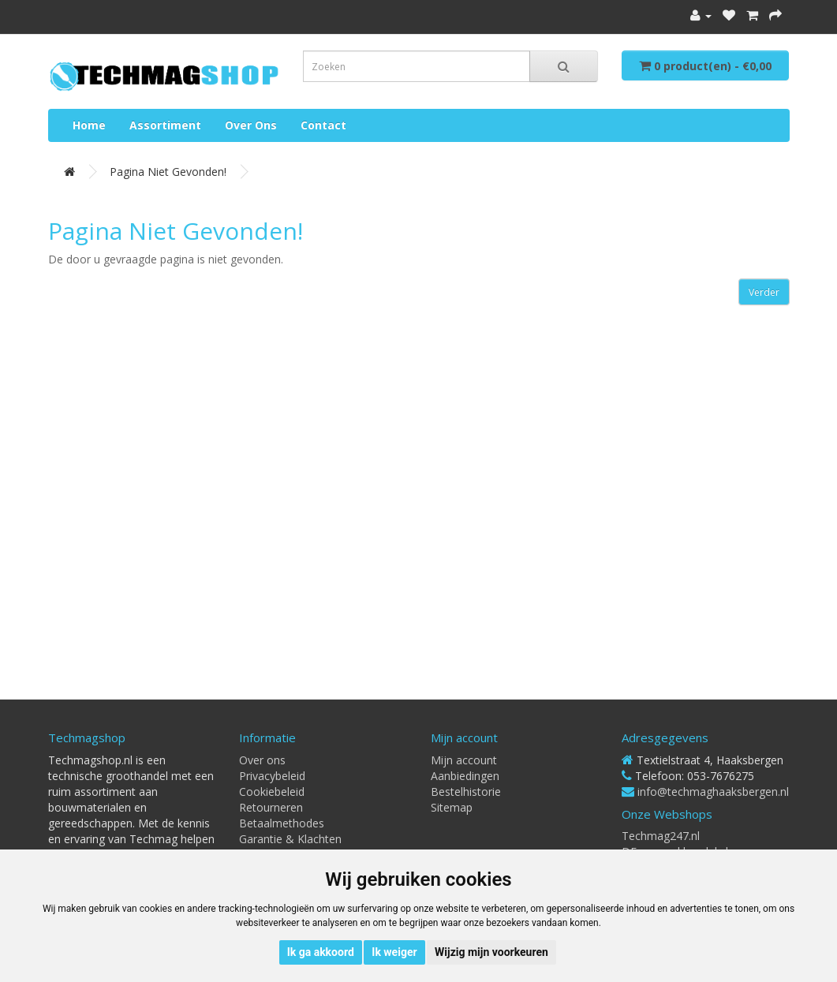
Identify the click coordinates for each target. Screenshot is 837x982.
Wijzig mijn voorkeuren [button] (491, 952)
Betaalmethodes (281, 823)
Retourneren (271, 807)
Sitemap (452, 807)
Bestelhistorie (466, 791)
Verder (764, 292)
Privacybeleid (272, 775)
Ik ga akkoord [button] (320, 952)
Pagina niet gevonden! (168, 171)
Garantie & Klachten (290, 838)
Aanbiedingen (465, 775)
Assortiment (165, 125)
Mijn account (464, 759)
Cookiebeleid (272, 791)
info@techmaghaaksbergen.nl (713, 791)
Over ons (251, 125)
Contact (323, 125)
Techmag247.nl (661, 835)
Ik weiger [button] (394, 952)
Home (89, 125)
